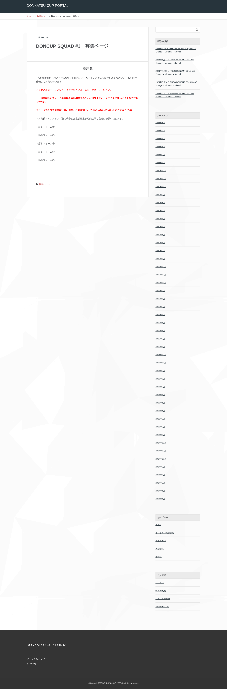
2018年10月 (160, 363)
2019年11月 (160, 275)
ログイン (159, 582)
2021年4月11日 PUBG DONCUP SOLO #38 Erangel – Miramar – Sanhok (175, 72)
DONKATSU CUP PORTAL (47, 6)
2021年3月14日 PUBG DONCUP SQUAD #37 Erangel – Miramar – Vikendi (176, 84)
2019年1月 (160, 347)
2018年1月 (160, 435)
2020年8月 (160, 202)
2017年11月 (160, 451)
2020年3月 (160, 242)
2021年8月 (160, 122)
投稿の (160, 590)
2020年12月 (160, 170)
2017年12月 (160, 443)
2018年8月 (160, 379)
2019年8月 (160, 299)
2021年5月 (160, 130)
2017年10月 (160, 459)
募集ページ (44, 184)
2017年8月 (160, 475)
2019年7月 (160, 306)
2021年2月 (160, 154)
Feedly (31, 663)
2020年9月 (160, 194)
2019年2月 (160, 339)
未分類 (158, 556)
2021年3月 (160, 146)
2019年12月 (160, 266)
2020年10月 (160, 186)
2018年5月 (160, 403)
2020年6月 (160, 218)
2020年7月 (160, 210)
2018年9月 (160, 370)
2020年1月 (160, 259)
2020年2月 (160, 250)
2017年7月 (160, 483)
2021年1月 (160, 162)
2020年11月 (160, 178)
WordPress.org (162, 606)
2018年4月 (160, 411)
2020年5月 (160, 226)
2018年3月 (160, 419)
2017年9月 (160, 467)
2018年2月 (160, 427)
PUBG (158, 524)
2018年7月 (160, 387)
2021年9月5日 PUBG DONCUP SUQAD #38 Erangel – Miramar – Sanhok (175, 50)
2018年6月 (160, 394)
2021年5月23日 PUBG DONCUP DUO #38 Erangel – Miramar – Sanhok (174, 61)
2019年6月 (160, 314)
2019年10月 (160, 282)
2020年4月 (160, 235)
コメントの (162, 598)
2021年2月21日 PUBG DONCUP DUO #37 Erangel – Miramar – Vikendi (174, 95)
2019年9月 (160, 290)
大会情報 (159, 549)
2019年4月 (160, 330)
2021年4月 (160, 138)
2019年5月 (160, 323)
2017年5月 (160, 499)
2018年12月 (160, 354)
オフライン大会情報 (164, 532)
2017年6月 (160, 491)
